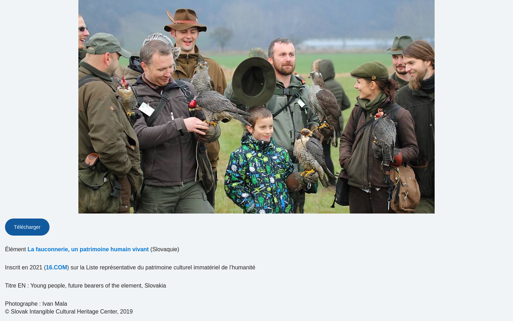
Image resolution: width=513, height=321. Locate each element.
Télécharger (27, 227)
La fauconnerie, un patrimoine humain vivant (88, 249)
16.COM (56, 267)
